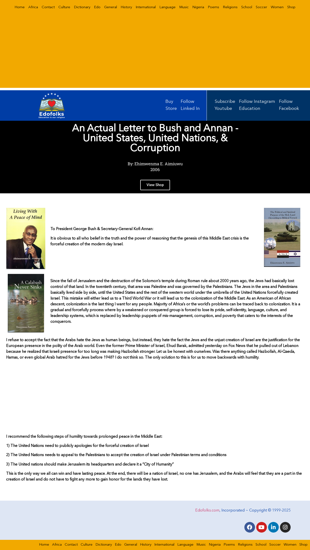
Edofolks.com (207, 510)
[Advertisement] (155, 54)
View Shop (155, 187)
